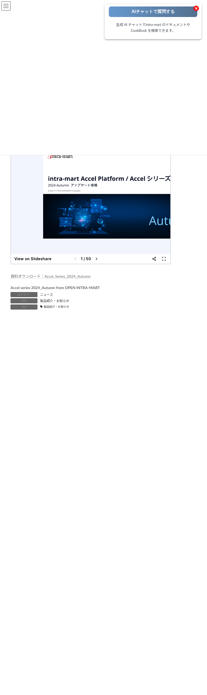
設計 (23, 527)
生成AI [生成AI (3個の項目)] (132, 425)
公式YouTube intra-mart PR (39, 632)
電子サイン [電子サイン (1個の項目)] (21, 435)
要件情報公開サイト (136, 559)
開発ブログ (130, 576)
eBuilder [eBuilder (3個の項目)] (176, 387)
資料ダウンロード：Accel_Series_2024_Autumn (51, 276)
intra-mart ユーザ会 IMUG (39, 625)
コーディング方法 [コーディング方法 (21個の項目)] (121, 415)
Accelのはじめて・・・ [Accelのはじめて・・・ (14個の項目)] (90, 387)
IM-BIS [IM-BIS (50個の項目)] (47, 396)
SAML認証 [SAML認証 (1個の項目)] (68, 415)
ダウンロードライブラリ (140, 552)
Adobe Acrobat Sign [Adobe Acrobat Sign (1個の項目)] (129, 387)
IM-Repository (30, 585)
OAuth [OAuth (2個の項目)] (36, 415)
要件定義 (26, 520)
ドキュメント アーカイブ (140, 527)
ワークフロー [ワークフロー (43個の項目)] (172, 415)
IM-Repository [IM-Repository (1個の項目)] (78, 406)
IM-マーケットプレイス (139, 583)
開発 (23, 534)
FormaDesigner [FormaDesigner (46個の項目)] (24, 396)
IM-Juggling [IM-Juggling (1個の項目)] (154, 396)
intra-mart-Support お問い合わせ (43, 664)
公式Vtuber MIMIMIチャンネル (42, 640)
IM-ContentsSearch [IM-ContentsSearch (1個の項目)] (124, 396)
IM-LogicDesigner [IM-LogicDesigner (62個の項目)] (26, 406)
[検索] (165, 451)
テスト (25, 541)
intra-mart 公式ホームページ (40, 611)
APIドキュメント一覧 (137, 534)
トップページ (25, 498)
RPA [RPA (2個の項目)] (50, 415)
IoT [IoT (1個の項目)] (182, 406)
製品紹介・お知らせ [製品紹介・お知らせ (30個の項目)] (158, 425)
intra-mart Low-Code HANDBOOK (147, 590)
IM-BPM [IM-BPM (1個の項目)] (96, 396)
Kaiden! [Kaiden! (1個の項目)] (18, 415)
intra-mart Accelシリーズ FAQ (41, 671)
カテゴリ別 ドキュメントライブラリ (148, 520)
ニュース (46, 295)
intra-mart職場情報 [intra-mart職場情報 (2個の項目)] (158, 406)
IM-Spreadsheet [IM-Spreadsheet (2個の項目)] (126, 406)
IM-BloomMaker (31, 572)
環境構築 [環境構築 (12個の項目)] (113, 425)
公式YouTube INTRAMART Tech (42, 647)
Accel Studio (29, 566)
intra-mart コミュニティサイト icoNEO (48, 618)
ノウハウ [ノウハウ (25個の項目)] (148, 415)
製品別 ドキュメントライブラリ (145, 513)
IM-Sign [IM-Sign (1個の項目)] (102, 406)
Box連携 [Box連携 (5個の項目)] (157, 387)
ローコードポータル (29, 505)
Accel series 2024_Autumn (33, 287)
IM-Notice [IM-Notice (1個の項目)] (53, 406)
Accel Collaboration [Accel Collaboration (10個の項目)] (27, 387)
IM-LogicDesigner (32, 579)
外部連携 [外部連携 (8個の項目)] (19, 425)
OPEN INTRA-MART (82, 287)
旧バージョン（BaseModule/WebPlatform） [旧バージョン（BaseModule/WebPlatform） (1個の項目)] (66, 425)
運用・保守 (28, 549)
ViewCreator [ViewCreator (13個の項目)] (92, 415)
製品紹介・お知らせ (54, 301)
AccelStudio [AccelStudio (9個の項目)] (57, 387)
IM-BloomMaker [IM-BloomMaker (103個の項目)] (71, 396)
